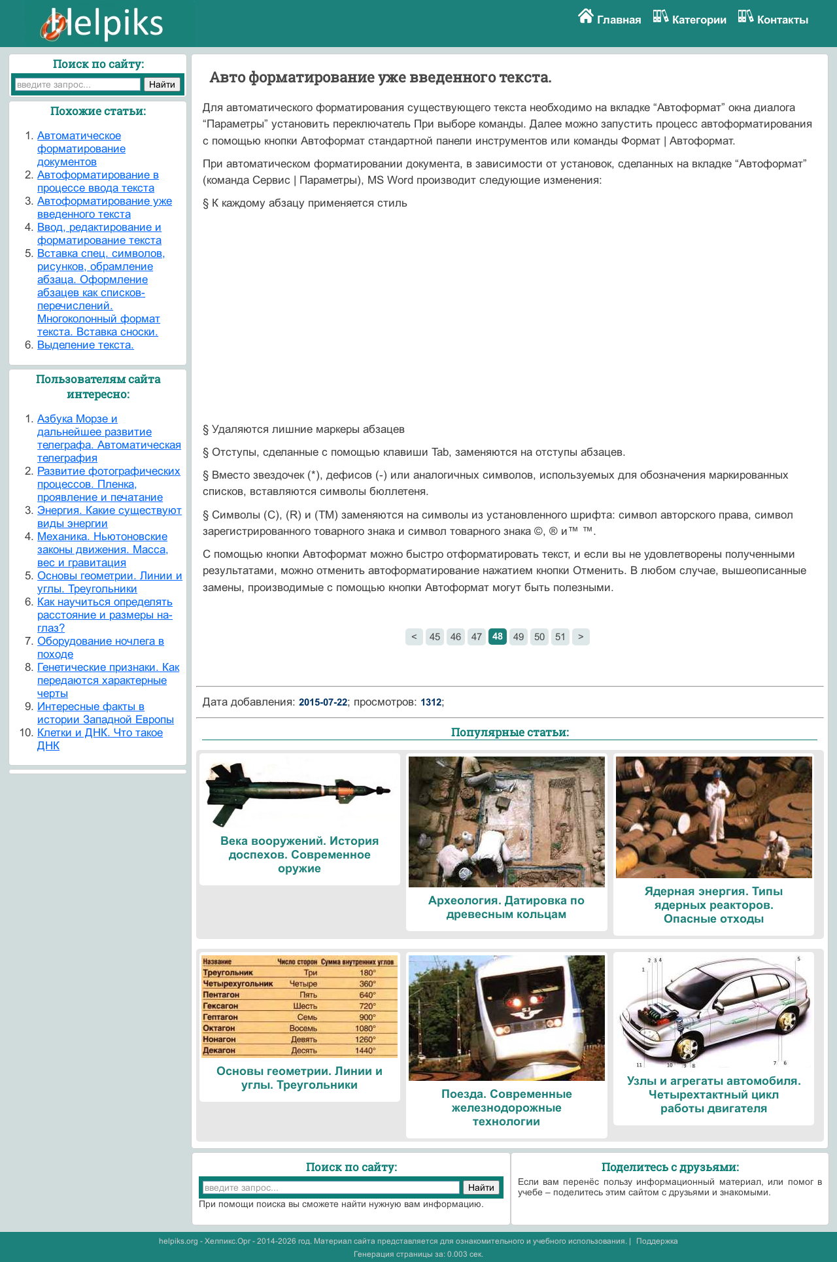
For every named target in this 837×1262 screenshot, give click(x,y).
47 (476, 636)
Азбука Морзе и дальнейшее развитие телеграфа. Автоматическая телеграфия (109, 438)
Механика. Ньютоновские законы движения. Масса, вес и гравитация (103, 549)
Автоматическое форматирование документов (81, 148)
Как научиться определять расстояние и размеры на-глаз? (105, 615)
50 (539, 636)
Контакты (783, 20)
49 (518, 636)
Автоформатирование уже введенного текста (104, 207)
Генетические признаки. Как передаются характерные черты (108, 680)
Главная (619, 20)
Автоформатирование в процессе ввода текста (98, 181)
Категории (699, 20)
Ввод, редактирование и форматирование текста (99, 234)
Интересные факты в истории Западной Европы (105, 713)
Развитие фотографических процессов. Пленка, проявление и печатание (108, 484)
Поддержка (657, 1241)
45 (435, 636)
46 (456, 636)
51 (560, 636)
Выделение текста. (85, 345)
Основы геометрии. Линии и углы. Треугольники (109, 582)
